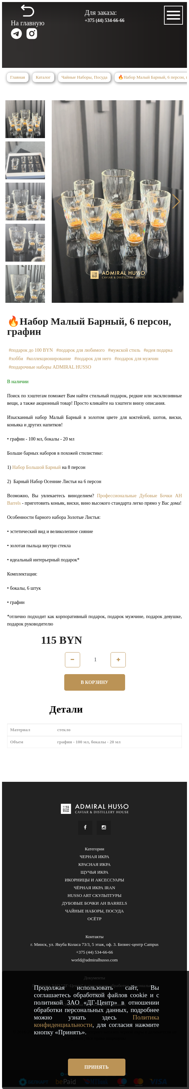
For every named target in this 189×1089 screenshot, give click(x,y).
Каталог (43, 77)
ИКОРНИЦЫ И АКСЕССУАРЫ (94, 879)
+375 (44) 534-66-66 (104, 20)
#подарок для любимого (80, 350)
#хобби (16, 358)
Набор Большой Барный (36, 467)
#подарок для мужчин (137, 358)
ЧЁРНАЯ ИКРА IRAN (94, 887)
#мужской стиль (124, 350)
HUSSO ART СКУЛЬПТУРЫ (95, 895)
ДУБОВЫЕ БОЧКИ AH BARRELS (94, 903)
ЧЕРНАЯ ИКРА (94, 856)
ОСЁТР (94, 918)
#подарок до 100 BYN (31, 350)
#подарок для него (92, 358)
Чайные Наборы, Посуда (85, 77)
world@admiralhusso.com (94, 959)
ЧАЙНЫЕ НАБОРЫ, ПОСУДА (94, 910)
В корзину (95, 682)
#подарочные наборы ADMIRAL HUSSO (50, 367)
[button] (175, 201)
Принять (97, 1067)
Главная (17, 77)
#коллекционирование (48, 358)
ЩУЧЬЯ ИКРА (94, 872)
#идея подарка (158, 350)
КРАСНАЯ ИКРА (94, 864)
